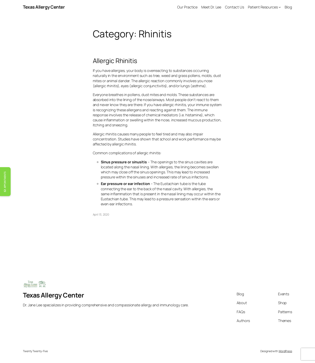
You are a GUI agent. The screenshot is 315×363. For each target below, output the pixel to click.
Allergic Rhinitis (115, 60)
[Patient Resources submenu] (280, 7)
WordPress (285, 351)
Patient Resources (263, 7)
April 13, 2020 (101, 214)
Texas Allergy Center (44, 7)
